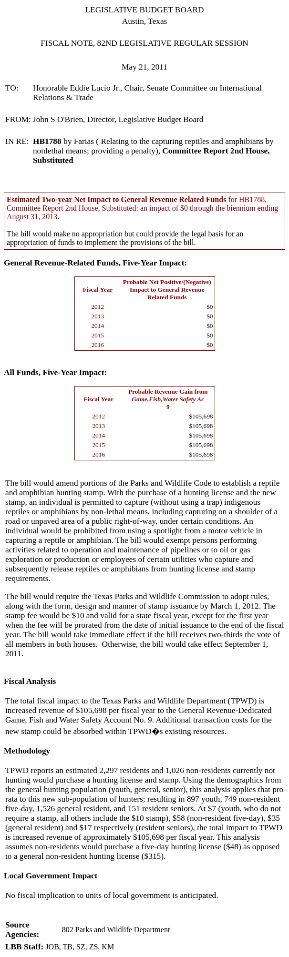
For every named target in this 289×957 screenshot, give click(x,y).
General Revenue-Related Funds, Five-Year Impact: (95, 262)
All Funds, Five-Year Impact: (55, 372)
